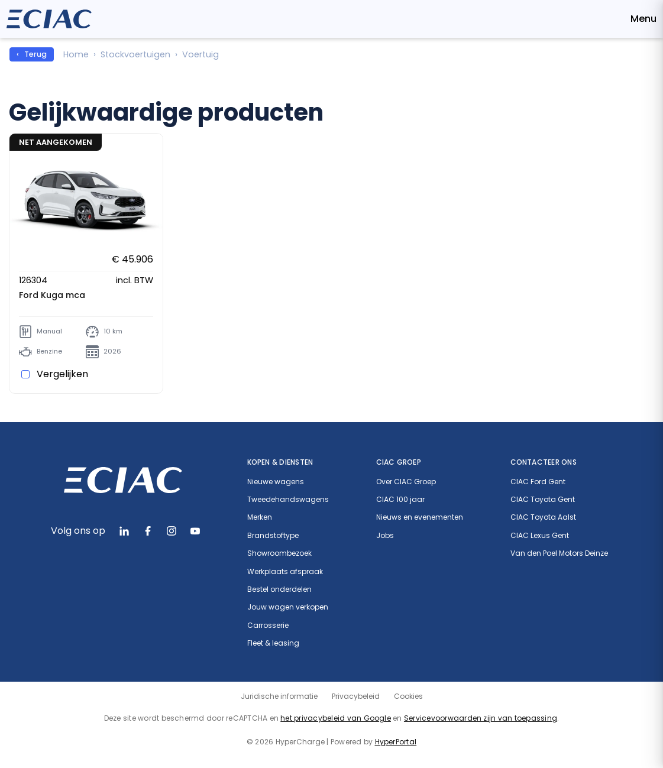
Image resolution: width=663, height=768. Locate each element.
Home (76, 54)
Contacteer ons (543, 462)
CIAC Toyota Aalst (543, 517)
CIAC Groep (398, 462)
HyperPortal (396, 742)
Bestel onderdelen (279, 589)
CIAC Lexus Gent (539, 536)
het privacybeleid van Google (335, 718)
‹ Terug (32, 54)
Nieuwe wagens (275, 482)
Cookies (408, 696)
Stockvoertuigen (135, 54)
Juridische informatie (279, 696)
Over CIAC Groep (406, 482)
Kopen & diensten (280, 462)
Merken (259, 517)
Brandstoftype (273, 536)
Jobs (385, 536)
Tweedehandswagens (288, 499)
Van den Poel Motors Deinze (559, 553)
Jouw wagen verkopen (287, 607)
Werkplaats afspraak (285, 572)
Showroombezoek (279, 553)
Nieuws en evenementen (419, 517)
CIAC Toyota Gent (542, 499)
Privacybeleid (356, 696)
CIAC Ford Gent (537, 482)
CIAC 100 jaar (400, 499)
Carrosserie (268, 625)
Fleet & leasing (273, 643)
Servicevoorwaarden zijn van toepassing (480, 718)
